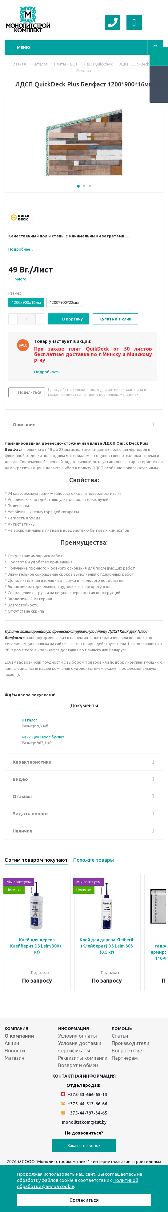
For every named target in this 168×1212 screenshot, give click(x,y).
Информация (73, 1028)
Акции (12, 1043)
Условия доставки (79, 1043)
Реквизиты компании (82, 1058)
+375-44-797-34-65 (84, 1113)
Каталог (29, 720)
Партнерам (125, 1058)
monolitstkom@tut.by (84, 1122)
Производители (130, 1043)
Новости (15, 1050)
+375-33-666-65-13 (84, 1094)
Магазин (14, 1058)
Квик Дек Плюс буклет (43, 737)
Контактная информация (84, 1076)
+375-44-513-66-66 (84, 1103)
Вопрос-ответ (128, 1050)
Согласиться (84, 1200)
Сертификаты (74, 1050)
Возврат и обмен (78, 1065)
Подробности (47, 372)
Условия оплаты (77, 1036)
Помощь (122, 1028)
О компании (19, 1036)
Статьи (120, 1036)
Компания (16, 1028)
